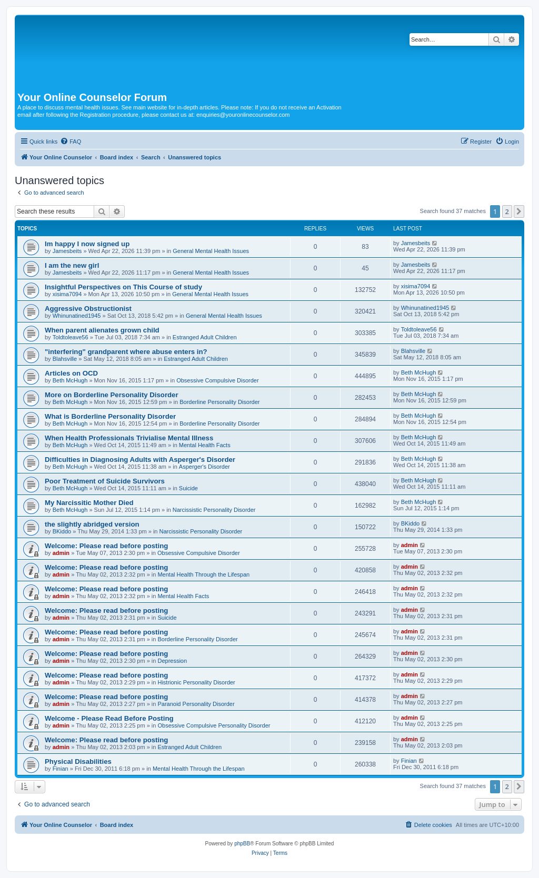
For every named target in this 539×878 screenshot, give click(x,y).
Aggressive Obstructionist (88, 308)
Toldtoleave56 (70, 337)
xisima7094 (67, 294)
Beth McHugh (70, 380)
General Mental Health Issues (211, 251)
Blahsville (65, 359)
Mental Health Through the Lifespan (203, 574)
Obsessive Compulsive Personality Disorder (213, 725)
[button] (519, 211)
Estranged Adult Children (205, 337)
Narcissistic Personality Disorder (214, 510)
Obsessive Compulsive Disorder (217, 380)
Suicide (188, 488)
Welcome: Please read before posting (106, 546)
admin (61, 553)
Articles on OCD (71, 373)
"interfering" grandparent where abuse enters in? (126, 352)
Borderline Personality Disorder (219, 402)
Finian (60, 768)
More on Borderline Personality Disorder (111, 395)
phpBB (242, 843)
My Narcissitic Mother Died (89, 503)
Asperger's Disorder (204, 466)
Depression (172, 661)
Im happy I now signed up (87, 244)
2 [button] (507, 211)
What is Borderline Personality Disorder (110, 416)
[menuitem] (70, 141)
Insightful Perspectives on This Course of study (123, 287)
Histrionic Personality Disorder (196, 682)
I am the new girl (72, 265)
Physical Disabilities (78, 761)
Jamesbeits (67, 251)
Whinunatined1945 (77, 315)
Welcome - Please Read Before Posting (109, 718)
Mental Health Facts (205, 445)
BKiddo (62, 531)
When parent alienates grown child (102, 330)
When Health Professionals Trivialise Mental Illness (129, 438)
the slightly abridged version (92, 524)
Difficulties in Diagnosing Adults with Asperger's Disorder (140, 459)
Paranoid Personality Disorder (195, 704)
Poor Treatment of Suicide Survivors (105, 481)
